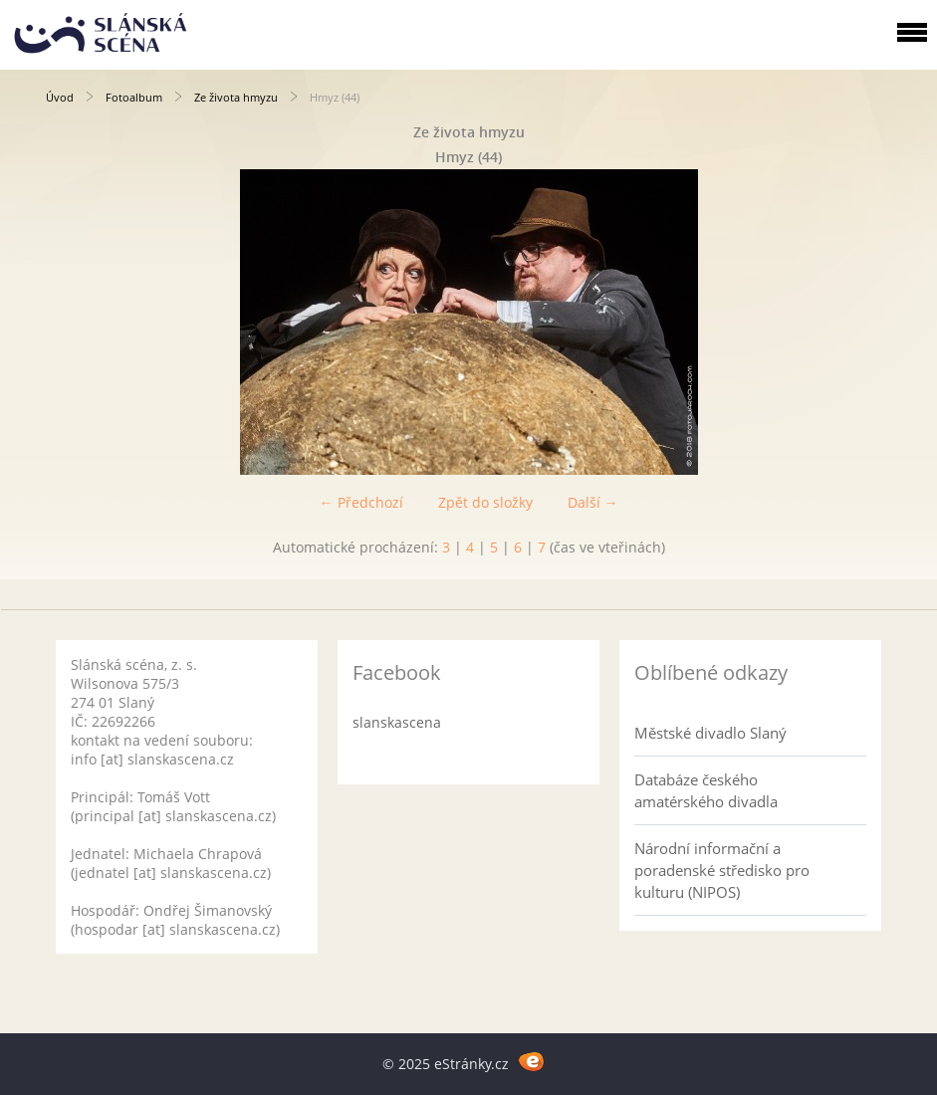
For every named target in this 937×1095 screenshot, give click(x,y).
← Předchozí (361, 502)
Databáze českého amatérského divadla (706, 790)
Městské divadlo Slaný (710, 733)
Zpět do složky (485, 502)
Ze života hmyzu (236, 97)
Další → (593, 502)
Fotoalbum (134, 97)
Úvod (60, 97)
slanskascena (396, 722)
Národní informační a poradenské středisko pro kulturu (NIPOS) (722, 870)
